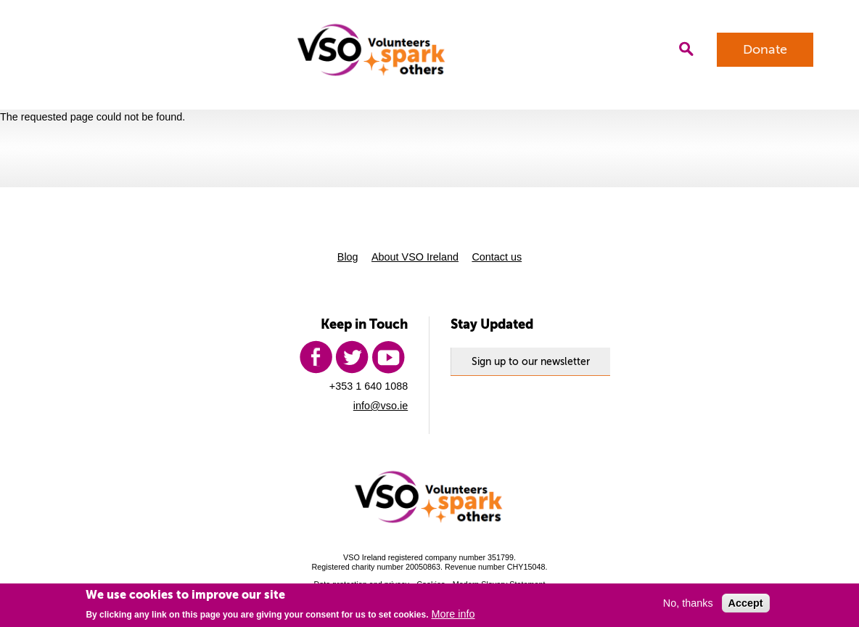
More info (453, 614)
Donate (765, 49)
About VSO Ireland (415, 257)
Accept (745, 603)
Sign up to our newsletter (531, 361)
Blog (347, 257)
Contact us (497, 257)
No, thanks (688, 603)
